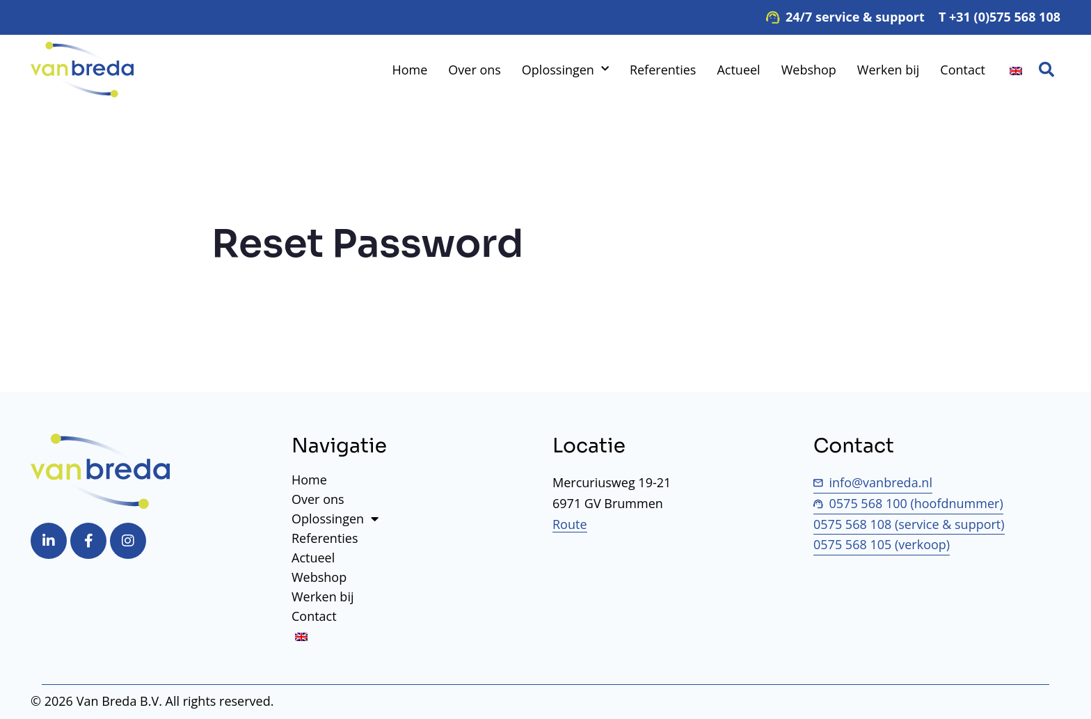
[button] (1046, 70)
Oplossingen (565, 70)
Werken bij (888, 70)
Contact (962, 70)
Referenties (663, 70)
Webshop (808, 70)
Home (409, 70)
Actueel (738, 70)
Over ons (474, 70)
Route (569, 524)
